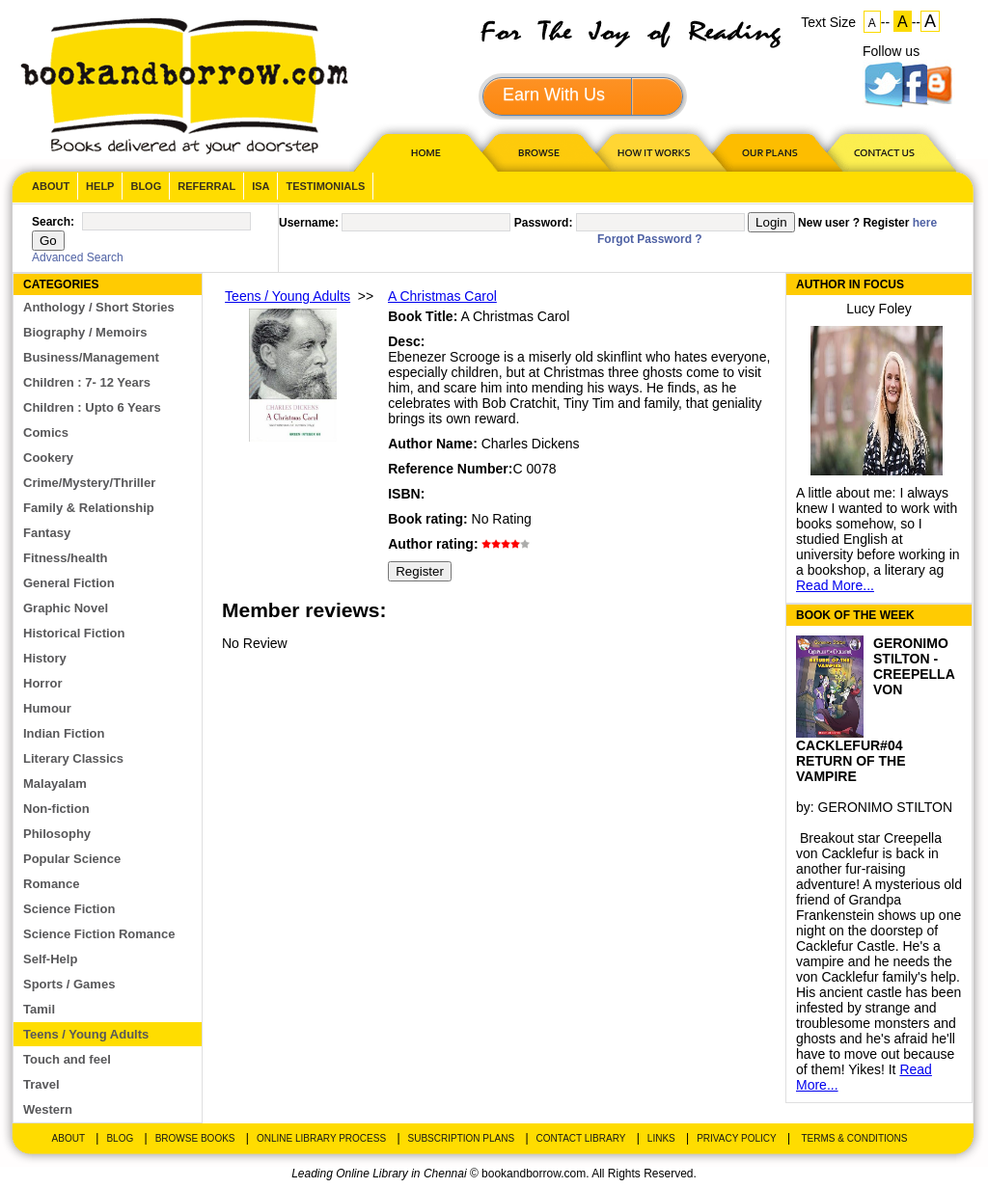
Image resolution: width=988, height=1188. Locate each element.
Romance (51, 884)
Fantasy (46, 533)
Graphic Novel (65, 608)
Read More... (835, 585)
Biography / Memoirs (85, 332)
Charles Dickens (530, 443)
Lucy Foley (879, 308)
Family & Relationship (88, 507)
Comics (46, 432)
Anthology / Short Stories (99, 307)
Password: (543, 223)
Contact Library (581, 1138)
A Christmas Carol (442, 296)
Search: (53, 222)
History (45, 658)
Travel (41, 1084)
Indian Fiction (64, 733)
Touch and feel (67, 1059)
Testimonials (325, 186)
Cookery (48, 457)
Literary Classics (73, 758)
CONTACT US (882, 152)
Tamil (39, 1009)
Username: (309, 223)
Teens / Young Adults (86, 1034)
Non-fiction (56, 808)
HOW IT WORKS (653, 152)
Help (100, 186)
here (925, 223)
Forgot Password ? (649, 239)
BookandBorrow (183, 86)
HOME (421, 152)
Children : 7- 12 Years (87, 382)
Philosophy (57, 833)
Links (661, 1138)
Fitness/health (65, 558)
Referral (206, 186)
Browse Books (195, 1138)
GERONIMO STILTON (885, 807)
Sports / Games (69, 984)
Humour (47, 708)
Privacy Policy (736, 1138)
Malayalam (55, 783)
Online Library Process (321, 1138)
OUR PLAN (769, 152)
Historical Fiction (73, 633)
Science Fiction (69, 909)
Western (47, 1109)
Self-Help (50, 959)
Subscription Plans (461, 1138)
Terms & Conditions (854, 1138)
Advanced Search (78, 257)
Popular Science (72, 858)
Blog (145, 186)
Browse (540, 152)
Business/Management (91, 357)
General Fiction (69, 583)
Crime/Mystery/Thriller (89, 482)
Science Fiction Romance (99, 934)
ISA (260, 186)
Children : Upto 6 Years (92, 407)
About (50, 186)
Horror (42, 683)
